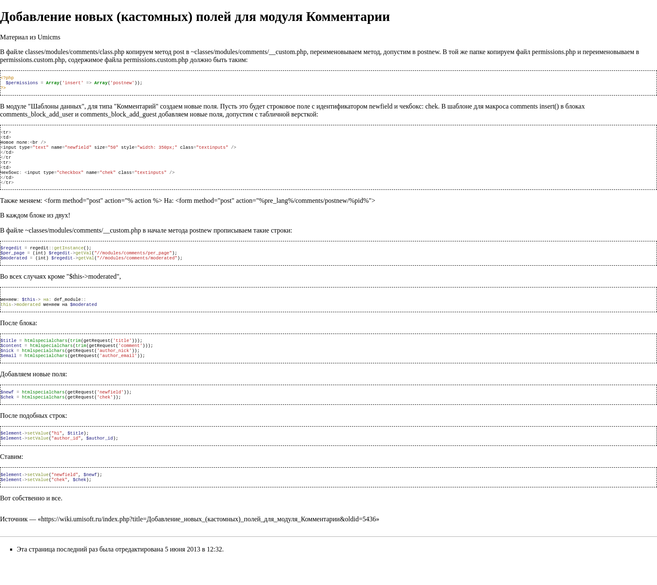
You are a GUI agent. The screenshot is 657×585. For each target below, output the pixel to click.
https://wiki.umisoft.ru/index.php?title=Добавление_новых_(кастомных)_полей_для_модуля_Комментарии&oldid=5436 (208, 544)
